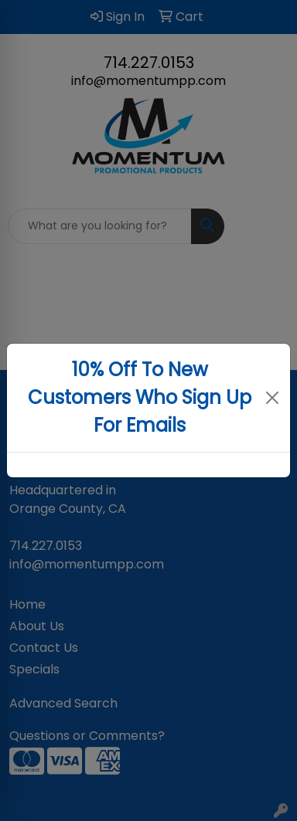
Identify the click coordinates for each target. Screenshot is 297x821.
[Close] (272, 397)
